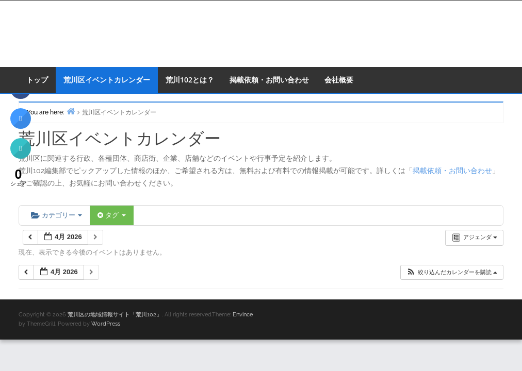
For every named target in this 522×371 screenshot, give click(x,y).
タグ (111, 215)
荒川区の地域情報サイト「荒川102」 (115, 314)
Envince (243, 314)
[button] (451, 272)
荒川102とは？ (190, 80)
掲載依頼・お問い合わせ (269, 80)
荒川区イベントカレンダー (106, 80)
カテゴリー (56, 215)
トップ (37, 80)
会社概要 (338, 80)
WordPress (105, 324)
